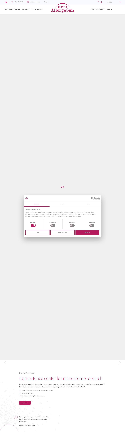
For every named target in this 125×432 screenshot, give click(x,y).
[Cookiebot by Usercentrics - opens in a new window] (92, 198)
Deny (37, 232)
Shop (45, 2)
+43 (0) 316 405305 (18, 2)
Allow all (87, 232)
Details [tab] (63, 204)
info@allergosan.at (35, 2)
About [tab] (88, 204)
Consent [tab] (36, 204)
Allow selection (62, 232)
